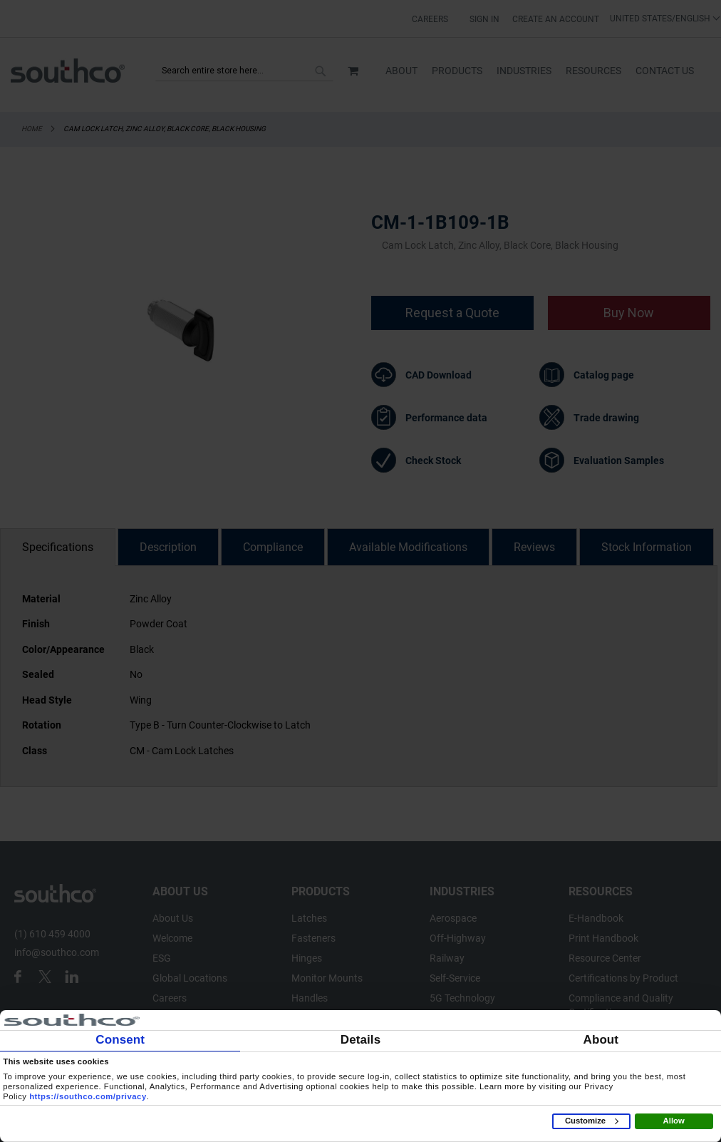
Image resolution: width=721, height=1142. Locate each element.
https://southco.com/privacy (88, 1096)
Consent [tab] (120, 1039)
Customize (591, 1120)
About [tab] (601, 1039)
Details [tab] (360, 1039)
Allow (674, 1120)
